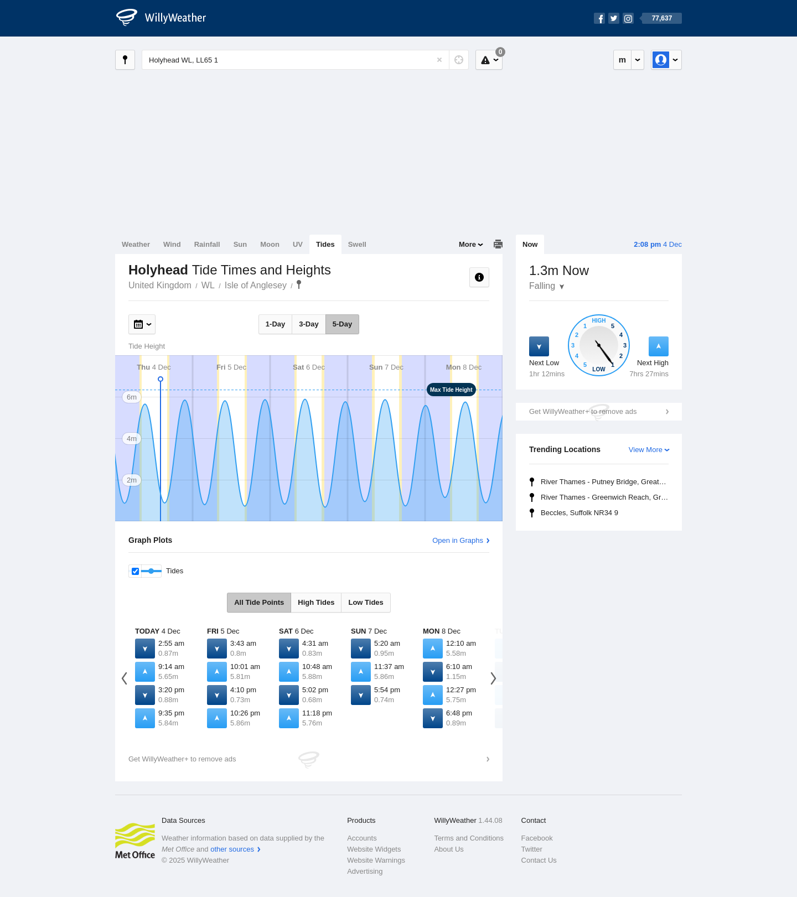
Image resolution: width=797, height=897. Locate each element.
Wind (172, 244)
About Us (448, 849)
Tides (325, 244)
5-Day (342, 324)
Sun (240, 244)
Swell (357, 244)
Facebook (537, 838)
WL (208, 285)
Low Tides (365, 602)
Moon (270, 244)
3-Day (308, 324)
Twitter (531, 849)
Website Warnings (376, 860)
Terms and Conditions (469, 838)
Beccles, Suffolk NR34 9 (579, 513)
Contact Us (539, 860)
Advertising (364, 871)
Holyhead (298, 284)
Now (529, 244)
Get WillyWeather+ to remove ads (582, 411)
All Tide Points (259, 602)
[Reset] (439, 59)
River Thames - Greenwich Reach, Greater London (606, 497)
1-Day (275, 324)
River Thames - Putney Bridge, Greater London (606, 482)
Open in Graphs (457, 540)
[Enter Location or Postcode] (305, 60)
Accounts (361, 838)
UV (298, 244)
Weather (136, 244)
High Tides (316, 602)
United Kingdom (160, 285)
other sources (232, 849)
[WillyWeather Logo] (167, 18)
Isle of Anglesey (256, 285)
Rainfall (207, 244)
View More (646, 449)
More (467, 244)
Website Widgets (374, 849)
